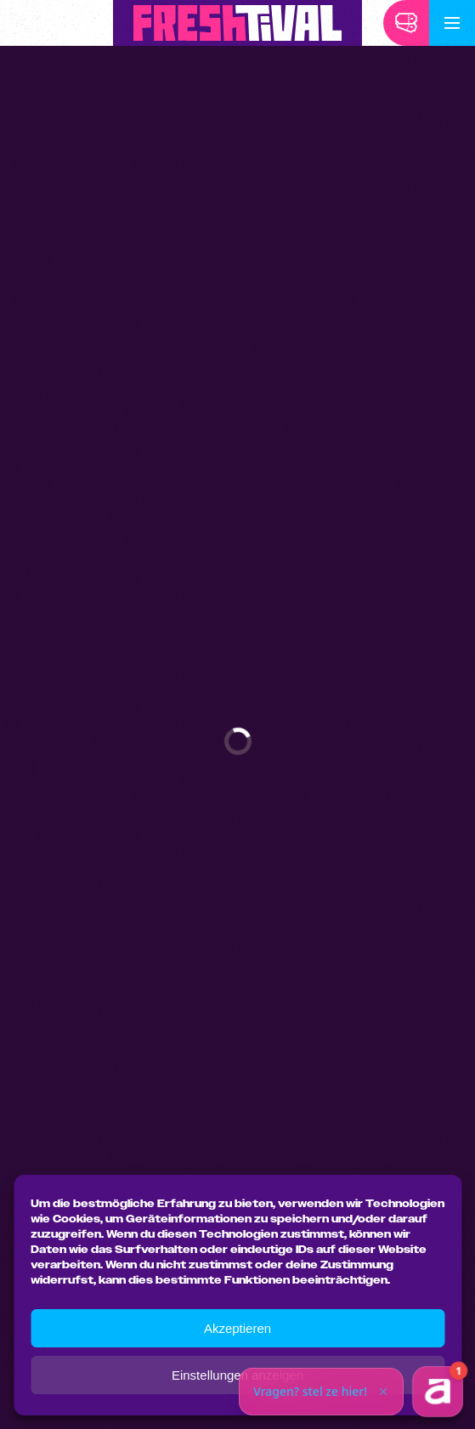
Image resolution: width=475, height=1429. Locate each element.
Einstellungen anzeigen (237, 1375)
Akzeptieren (237, 1328)
